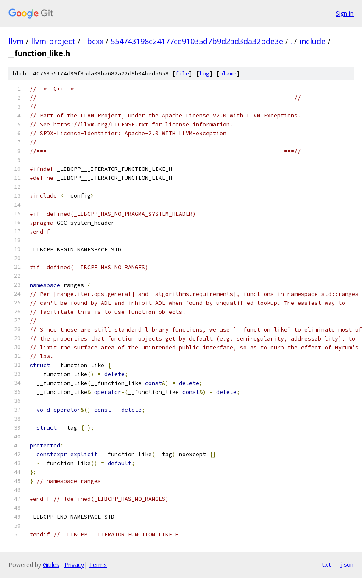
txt (326, 564)
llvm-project (53, 41)
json (347, 564)
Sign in (345, 13)
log (204, 73)
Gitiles (51, 565)
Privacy (74, 565)
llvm (16, 41)
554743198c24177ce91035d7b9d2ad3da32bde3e (197, 41)
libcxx (93, 41)
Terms (98, 565)
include (312, 41)
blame (228, 73)
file (182, 73)
